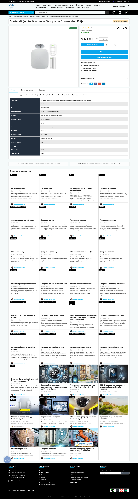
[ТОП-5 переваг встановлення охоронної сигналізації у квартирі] (113, 374)
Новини (72, 302)
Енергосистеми (75, 470)
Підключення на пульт (50, 417)
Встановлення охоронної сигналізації (81, 195)
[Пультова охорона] (113, 215)
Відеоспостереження (77, 474)
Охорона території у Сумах (52, 322)
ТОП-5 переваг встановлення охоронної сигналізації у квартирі (112, 387)
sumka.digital (30, 490)
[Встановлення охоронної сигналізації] (83, 183)
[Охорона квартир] (54, 437)
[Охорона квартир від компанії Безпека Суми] (83, 405)
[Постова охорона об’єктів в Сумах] (24, 310)
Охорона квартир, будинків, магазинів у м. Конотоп (82, 450)
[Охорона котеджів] (113, 183)
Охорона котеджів (108, 194)
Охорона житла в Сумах (80, 353)
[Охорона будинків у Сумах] (113, 342)
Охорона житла (47, 226)
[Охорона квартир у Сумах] (24, 215)
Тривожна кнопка (78, 226)
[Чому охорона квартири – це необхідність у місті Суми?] (83, 374)
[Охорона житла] (54, 215)
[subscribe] (115, 473)
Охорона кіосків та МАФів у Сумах (23, 354)
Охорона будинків (19, 449)
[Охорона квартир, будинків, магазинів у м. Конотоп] (83, 437)
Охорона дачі (46, 194)
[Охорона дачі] (54, 183)
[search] (72, 12)
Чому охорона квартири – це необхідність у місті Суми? (82, 386)
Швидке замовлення (106, 44)
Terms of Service (83, 496)
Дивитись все (73, 482)
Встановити (104, 52)
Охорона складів (107, 258)
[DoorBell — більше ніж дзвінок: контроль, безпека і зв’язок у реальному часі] (83, 310)
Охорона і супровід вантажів (112, 290)
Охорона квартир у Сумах (22, 226)
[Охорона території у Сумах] (54, 310)
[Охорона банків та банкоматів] (54, 278)
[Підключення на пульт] (54, 405)
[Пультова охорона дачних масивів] (113, 405)
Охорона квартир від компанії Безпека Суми (83, 418)
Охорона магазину (49, 258)
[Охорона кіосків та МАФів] (83, 246)
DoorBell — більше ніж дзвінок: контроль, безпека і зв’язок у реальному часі (83, 323)
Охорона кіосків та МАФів (81, 258)
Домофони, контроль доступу (79, 477)
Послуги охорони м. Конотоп (78, 429)
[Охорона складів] (113, 246)
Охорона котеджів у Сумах (52, 353)
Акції (12, 397)
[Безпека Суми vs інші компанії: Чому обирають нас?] (24, 374)
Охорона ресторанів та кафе (23, 290)
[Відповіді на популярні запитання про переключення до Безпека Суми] (54, 374)
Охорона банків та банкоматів (54, 290)
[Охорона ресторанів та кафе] (24, 278)
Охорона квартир (48, 449)
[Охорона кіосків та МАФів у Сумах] (24, 342)
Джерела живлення (76, 479)
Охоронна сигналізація (77, 472)
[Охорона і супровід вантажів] (113, 278)
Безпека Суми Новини (78, 331)
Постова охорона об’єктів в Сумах (23, 323)
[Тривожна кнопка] (83, 215)
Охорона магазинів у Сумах (112, 322)
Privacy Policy (75, 496)
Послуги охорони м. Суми (18, 206)
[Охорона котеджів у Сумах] (54, 342)
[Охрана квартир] (24, 183)
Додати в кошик (92, 44)
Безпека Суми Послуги (19, 204)
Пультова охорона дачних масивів (111, 418)
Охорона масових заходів (81, 290)
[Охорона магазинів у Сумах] (113, 310)
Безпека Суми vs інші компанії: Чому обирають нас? (24, 386)
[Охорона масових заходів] (83, 278)
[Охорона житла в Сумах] (83, 342)
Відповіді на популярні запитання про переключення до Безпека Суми (54, 387)
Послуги (13, 174)
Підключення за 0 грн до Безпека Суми (22, 418)
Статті (71, 174)
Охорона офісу (17, 258)
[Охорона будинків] (24, 437)
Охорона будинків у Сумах (111, 353)
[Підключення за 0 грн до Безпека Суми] (24, 405)
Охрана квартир (18, 194)
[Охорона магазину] (54, 246)
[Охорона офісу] (24, 246)
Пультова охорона (108, 226)
